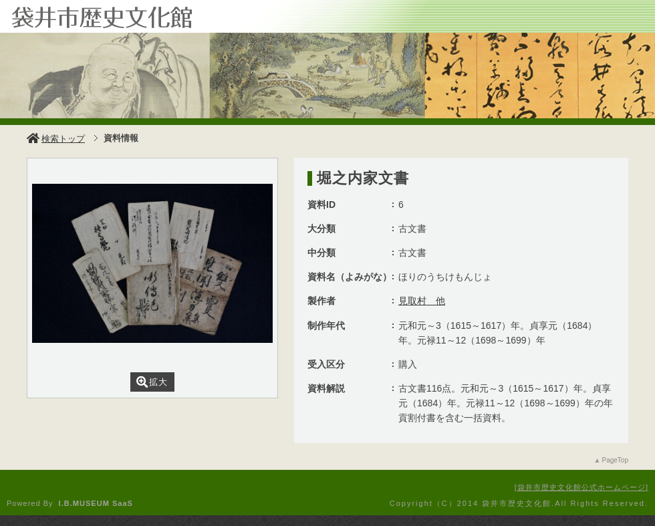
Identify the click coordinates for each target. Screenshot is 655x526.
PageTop (615, 460)
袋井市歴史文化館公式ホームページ (581, 487)
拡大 (152, 382)
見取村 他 (421, 300)
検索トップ (56, 139)
